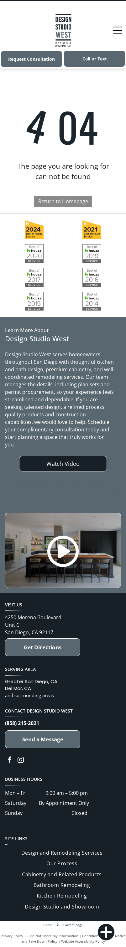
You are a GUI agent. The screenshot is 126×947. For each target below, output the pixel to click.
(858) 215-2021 (22, 723)
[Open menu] (117, 30)
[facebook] (9, 760)
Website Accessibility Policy (83, 941)
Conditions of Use (96, 936)
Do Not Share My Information (54, 936)
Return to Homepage (63, 201)
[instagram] (20, 760)
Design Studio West (50, 711)
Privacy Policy (12, 936)
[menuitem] (62, 852)
